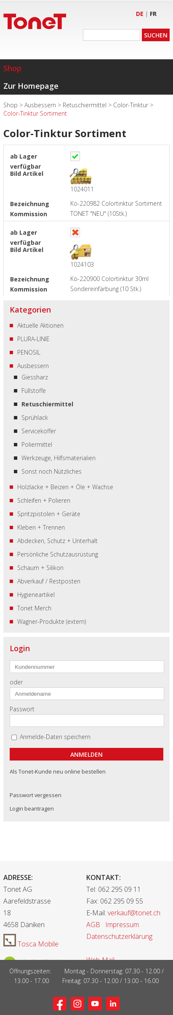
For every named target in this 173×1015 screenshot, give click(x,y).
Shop (12, 68)
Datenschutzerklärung (119, 936)
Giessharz (34, 377)
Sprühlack (34, 417)
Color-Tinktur (131, 105)
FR (153, 14)
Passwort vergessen (35, 795)
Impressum (122, 924)
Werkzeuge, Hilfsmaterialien (58, 458)
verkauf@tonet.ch (134, 912)
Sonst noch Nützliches (51, 471)
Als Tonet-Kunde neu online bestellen (58, 771)
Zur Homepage (31, 86)
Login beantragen (32, 808)
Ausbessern (41, 105)
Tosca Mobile (31, 944)
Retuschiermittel (85, 105)
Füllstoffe (33, 391)
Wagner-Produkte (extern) (51, 621)
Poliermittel (36, 444)
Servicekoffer (38, 431)
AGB (93, 924)
